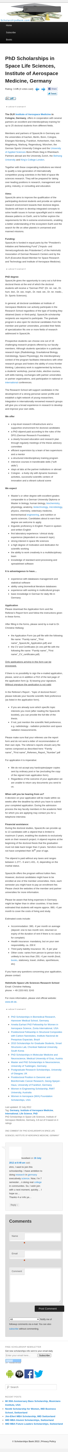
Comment (17, 1271)
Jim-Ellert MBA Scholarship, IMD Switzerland (30, 1416)
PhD (35, 1113)
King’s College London (32, 159)
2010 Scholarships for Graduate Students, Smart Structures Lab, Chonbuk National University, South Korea (36, 1047)
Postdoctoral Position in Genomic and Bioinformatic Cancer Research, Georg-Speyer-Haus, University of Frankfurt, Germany (35, 1081)
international (11, 382)
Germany (14, 1110)
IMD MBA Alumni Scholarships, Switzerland (29, 1420)
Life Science (25, 1113)
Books (9, 39)
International (11, 1113)
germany (32, 1174)
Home (9, 25)
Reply (14, 1205)
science (25, 1178)
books (14, 960)
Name (18, 1237)
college (38, 1182)
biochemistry (52, 503)
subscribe (13, 1329)
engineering (33, 514)
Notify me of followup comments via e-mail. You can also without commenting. (30, 1324)
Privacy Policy (48, 1441)
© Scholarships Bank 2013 (25, 1441)
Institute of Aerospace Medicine (33, 114)
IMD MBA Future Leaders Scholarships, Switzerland (34, 1424)
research (20, 1174)
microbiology (55, 507)
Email (18, 1254)
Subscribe (11, 32)
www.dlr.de (11, 1001)
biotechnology (40, 507)
